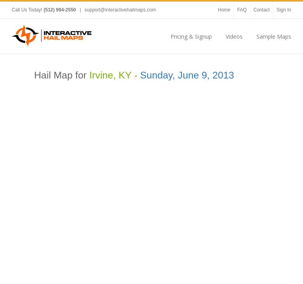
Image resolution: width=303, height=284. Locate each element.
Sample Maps (273, 36)
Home (224, 10)
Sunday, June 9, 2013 (187, 75)
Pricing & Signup (191, 36)
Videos (234, 36)
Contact (261, 10)
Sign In (284, 10)
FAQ (242, 10)
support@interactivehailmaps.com (120, 10)
